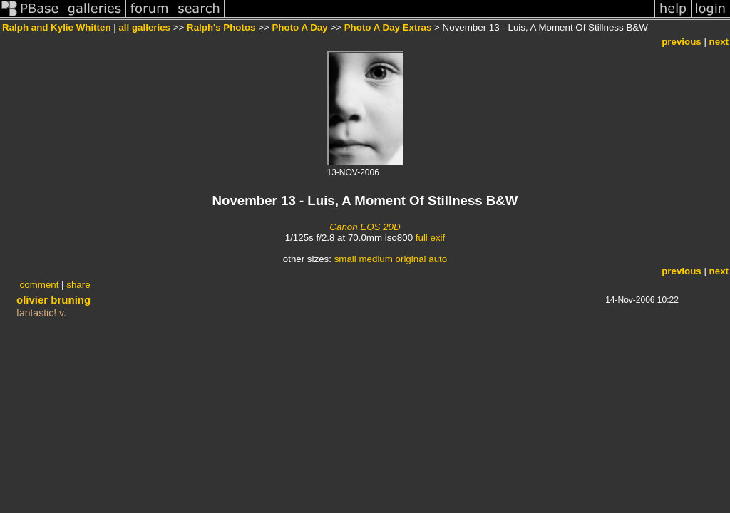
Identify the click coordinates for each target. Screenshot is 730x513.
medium (375, 259)
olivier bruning (53, 300)
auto (437, 259)
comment (39, 284)
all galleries (144, 27)
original (411, 259)
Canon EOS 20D (364, 227)
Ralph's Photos (221, 27)
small (345, 259)
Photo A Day (299, 27)
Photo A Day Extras (388, 27)
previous (681, 41)
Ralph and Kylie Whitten (56, 27)
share (78, 284)
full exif (430, 237)
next (719, 41)
